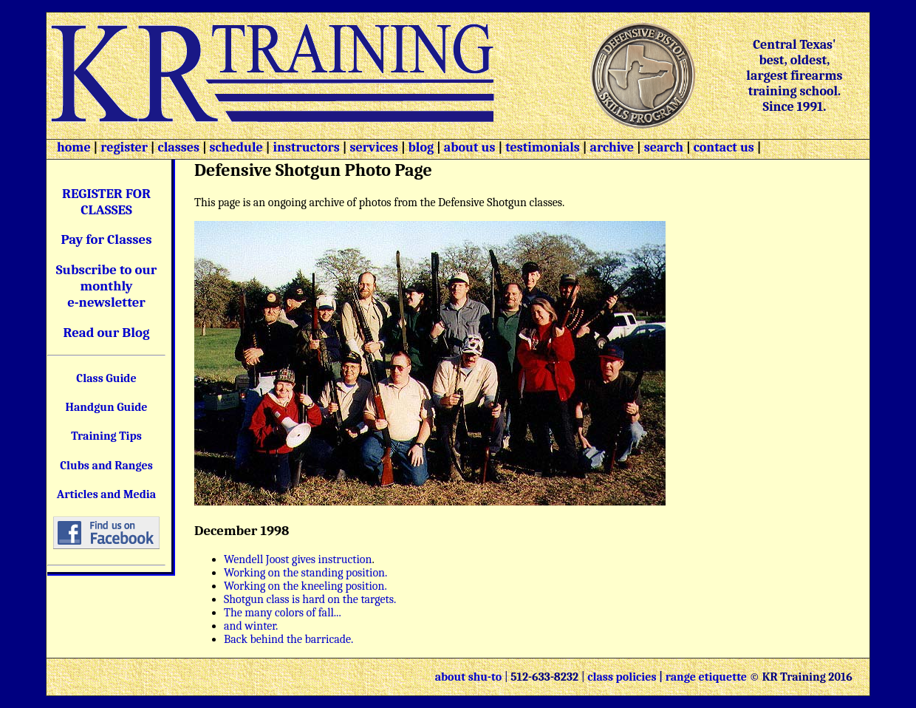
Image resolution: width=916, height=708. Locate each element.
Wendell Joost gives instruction (298, 559)
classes (177, 147)
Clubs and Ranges (106, 465)
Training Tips (106, 436)
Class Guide (106, 378)
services (373, 147)
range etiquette (706, 677)
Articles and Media (106, 494)
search (663, 147)
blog (421, 147)
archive (612, 147)
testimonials (542, 147)
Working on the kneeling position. (305, 586)
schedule (236, 147)
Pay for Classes (106, 239)
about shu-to (470, 677)
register (124, 147)
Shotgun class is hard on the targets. (310, 599)
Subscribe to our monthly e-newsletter (106, 286)
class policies (621, 677)
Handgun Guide (106, 407)
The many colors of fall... (282, 612)
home (74, 147)
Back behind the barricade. (288, 639)
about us (468, 147)
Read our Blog (107, 332)
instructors (306, 147)
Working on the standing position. (305, 572)
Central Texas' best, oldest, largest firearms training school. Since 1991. (794, 76)
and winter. (251, 626)
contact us (724, 147)
